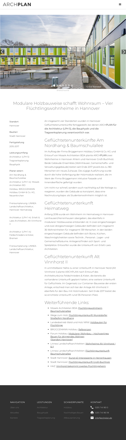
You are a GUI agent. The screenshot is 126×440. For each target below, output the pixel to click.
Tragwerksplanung (46, 418)
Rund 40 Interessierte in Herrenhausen (90, 357)
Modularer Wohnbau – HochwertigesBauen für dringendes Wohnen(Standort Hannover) (79, 336)
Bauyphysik (42, 412)
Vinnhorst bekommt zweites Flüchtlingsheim (81, 366)
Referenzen (84, 329)
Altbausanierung (72, 418)
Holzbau (68, 407)
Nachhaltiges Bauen (73, 412)
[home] (17, 3)
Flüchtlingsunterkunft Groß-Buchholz (89, 362)
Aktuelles (14, 412)
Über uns (14, 407)
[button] (120, 4)
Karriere (14, 418)
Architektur (42, 407)
